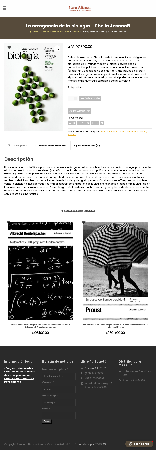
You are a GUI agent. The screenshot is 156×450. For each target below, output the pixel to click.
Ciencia (121, 131)
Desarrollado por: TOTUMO (90, 444)
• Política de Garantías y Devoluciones (19, 380)
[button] (57, 48)
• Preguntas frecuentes (18, 368)
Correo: (48, 382)
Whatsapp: (50, 395)
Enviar (47, 421)
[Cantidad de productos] (73, 98)
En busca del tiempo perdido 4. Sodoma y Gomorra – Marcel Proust (115, 326)
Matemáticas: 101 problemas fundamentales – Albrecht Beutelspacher (40, 326)
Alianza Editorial (109, 131)
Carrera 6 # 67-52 (96, 368)
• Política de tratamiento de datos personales (19, 373)
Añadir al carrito (91, 98)
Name (46, 408)
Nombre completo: (55, 369)
